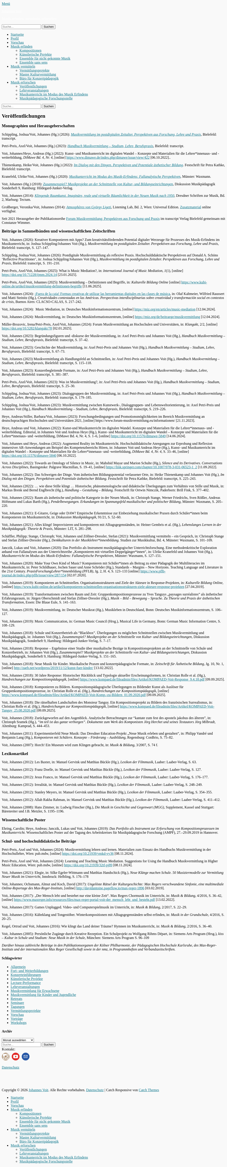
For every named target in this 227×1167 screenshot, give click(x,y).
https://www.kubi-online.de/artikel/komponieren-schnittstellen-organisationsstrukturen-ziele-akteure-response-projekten (99, 587)
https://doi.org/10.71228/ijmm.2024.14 (29, 275)
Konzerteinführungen (26, 975)
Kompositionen (30, 50)
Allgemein (18, 967)
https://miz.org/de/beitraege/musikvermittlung (167, 317)
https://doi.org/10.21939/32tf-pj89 (88, 865)
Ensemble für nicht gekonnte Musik (45, 58)
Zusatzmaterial (190, 207)
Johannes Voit (12, 11)
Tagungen (18, 1007)
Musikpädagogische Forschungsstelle (46, 98)
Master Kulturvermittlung (38, 74)
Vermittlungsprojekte (34, 70)
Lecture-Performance (26, 983)
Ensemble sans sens (33, 62)
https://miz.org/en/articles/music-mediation (165, 309)
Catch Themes (149, 1090)
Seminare (17, 1003)
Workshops (19, 1023)
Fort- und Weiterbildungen (29, 971)
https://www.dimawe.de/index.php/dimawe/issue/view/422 (108, 157)
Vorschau (17, 42)
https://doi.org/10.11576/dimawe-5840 (29, 455)
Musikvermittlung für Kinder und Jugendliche (43, 995)
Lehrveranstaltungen (34, 90)
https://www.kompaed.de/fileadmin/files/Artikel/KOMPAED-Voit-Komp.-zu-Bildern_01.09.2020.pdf (74, 695)
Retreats (16, 999)
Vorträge (17, 1019)
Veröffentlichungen (33, 86)
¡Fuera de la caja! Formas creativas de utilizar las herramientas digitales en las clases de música (102, 294)
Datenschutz (10, 1067)
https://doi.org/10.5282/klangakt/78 (27, 328)
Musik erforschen (23, 82)
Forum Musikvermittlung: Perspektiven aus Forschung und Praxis (113, 219)
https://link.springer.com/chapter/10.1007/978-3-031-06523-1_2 (151, 467)
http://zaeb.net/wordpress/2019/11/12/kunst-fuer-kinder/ (54, 668)
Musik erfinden (21, 46)
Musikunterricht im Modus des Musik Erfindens (54, 94)
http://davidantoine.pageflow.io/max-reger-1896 (110, 888)
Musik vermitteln (23, 66)
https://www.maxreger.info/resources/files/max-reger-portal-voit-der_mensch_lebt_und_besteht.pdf (84, 900)
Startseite (17, 34)
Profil (15, 38)
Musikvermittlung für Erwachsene (35, 991)
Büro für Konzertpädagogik (39, 78)
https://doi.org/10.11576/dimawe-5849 (138, 436)
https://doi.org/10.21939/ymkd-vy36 (88, 853)
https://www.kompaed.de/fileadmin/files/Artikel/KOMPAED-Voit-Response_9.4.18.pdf (142, 679)
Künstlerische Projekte (36, 54)
